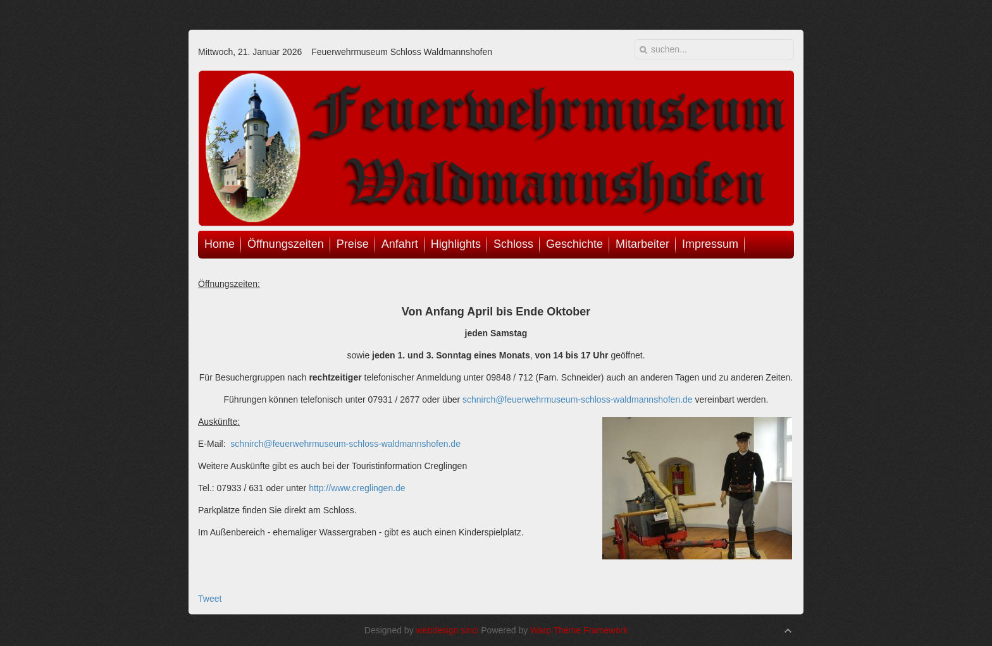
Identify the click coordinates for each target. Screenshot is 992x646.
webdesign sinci (447, 630)
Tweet (209, 599)
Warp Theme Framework (579, 630)
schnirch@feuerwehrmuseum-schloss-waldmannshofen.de (577, 399)
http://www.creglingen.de (357, 488)
